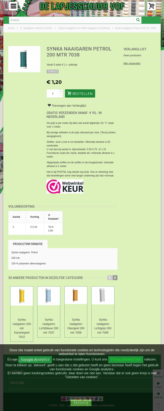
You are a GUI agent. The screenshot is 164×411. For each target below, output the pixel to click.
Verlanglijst (135, 49)
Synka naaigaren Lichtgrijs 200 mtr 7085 (103, 326)
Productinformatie (28, 244)
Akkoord (81, 402)
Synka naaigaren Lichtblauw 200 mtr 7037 (48, 326)
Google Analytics (35, 359)
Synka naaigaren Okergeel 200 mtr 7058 (75, 326)
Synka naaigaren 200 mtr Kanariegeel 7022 (22, 328)
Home (11, 28)
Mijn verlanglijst (132, 63)
